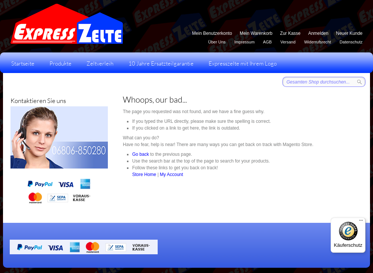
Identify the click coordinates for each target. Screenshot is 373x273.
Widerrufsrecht (317, 42)
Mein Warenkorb (256, 33)
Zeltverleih (100, 63)
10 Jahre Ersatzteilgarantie (161, 63)
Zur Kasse (290, 33)
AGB (267, 42)
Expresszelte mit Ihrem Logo (243, 63)
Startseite (22, 63)
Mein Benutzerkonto (212, 33)
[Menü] (361, 222)
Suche (360, 82)
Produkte (60, 63)
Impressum (244, 42)
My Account (171, 174)
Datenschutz (351, 42)
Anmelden (318, 33)
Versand (287, 42)
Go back (140, 154)
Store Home (144, 174)
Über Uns (216, 42)
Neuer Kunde (349, 33)
